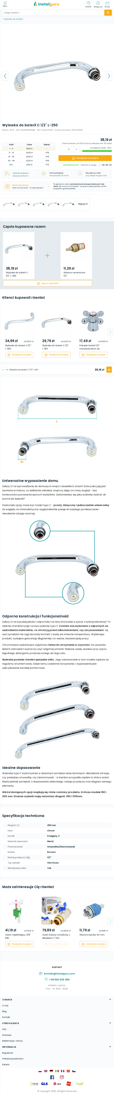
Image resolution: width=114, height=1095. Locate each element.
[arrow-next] (110, 332)
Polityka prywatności (12, 1058)
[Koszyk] (107, 4)
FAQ (4, 1029)
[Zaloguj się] (97, 4)
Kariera (5, 1064)
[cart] (47, 283)
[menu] (6, 4)
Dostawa (6, 1035)
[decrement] (76, 149)
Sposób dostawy (21, 173)
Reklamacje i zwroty (12, 1040)
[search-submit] (108, 13)
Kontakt (6, 1017)
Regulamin (7, 1052)
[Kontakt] (88, 4)
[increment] (61, 149)
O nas (5, 1005)
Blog (4, 1011)
